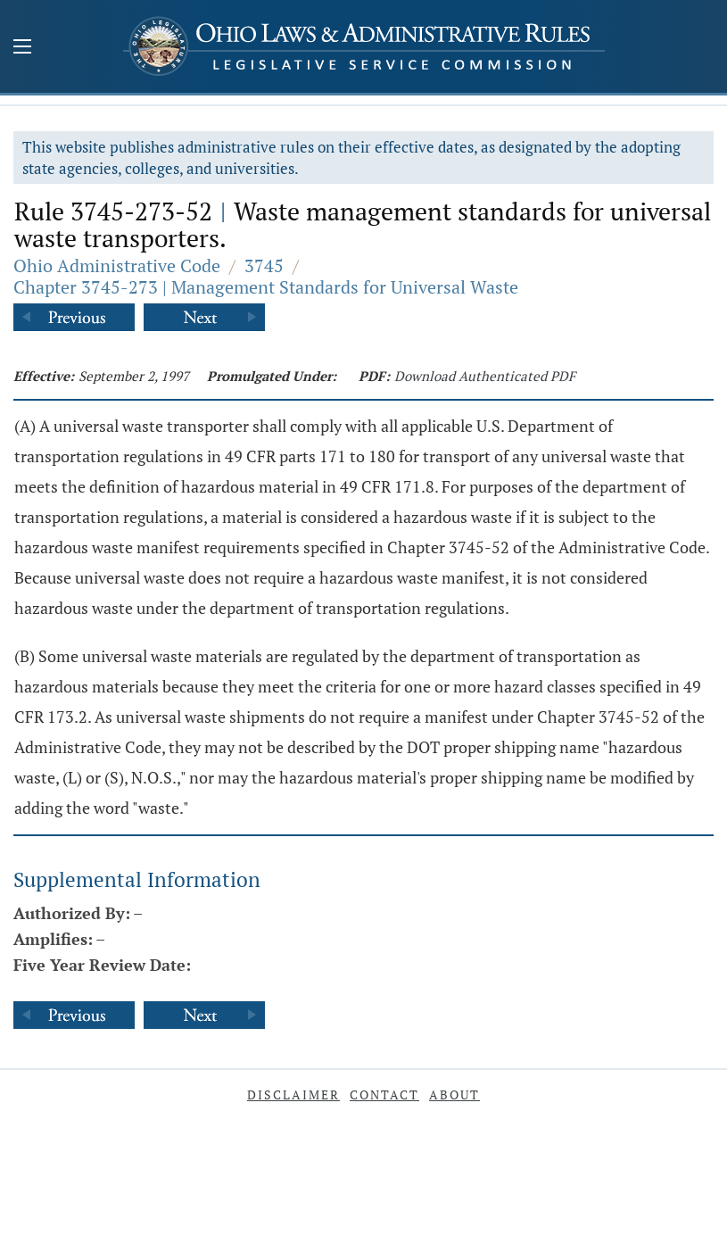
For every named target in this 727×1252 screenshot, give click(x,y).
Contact (384, 1094)
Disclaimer (293, 1094)
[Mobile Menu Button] (22, 48)
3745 (264, 265)
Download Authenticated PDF (484, 376)
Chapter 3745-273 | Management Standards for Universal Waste (265, 287)
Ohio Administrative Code (116, 265)
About (454, 1094)
